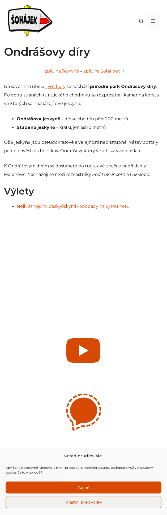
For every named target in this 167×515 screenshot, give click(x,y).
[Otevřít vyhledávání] (141, 21)
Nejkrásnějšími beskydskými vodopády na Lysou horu (73, 206)
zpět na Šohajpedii (102, 71)
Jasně (83, 487)
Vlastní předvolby (83, 502)
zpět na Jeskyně (62, 71)
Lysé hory (55, 86)
